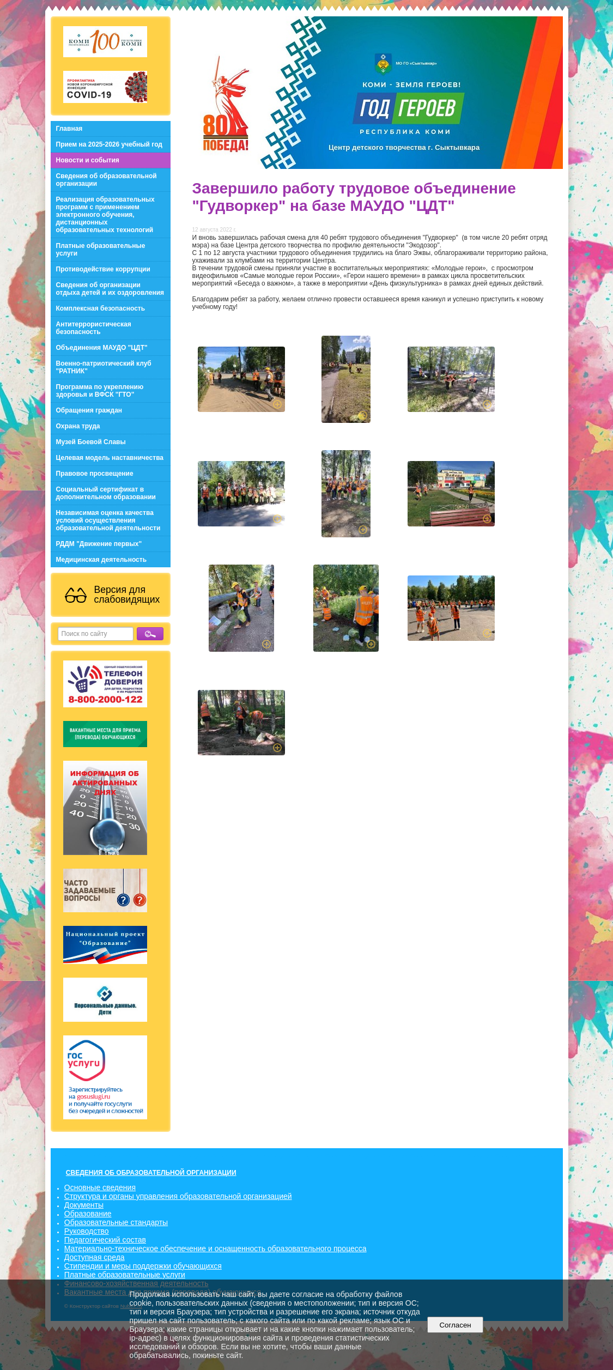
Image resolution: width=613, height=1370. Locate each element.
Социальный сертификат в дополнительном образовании (106, 493)
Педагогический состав (105, 1239)
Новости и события (87, 160)
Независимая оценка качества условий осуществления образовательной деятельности (108, 520)
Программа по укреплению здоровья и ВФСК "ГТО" (100, 390)
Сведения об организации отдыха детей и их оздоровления (110, 288)
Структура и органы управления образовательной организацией (178, 1196)
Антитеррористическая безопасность (93, 328)
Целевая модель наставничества (110, 458)
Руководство (86, 1231)
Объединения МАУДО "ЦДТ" (102, 347)
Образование (88, 1213)
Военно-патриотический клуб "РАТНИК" (103, 367)
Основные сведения (100, 1187)
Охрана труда (78, 426)
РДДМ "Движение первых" (99, 544)
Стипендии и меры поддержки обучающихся (143, 1266)
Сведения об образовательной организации (106, 179)
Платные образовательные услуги (100, 249)
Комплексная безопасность (100, 308)
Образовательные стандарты (116, 1222)
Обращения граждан (89, 410)
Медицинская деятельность (101, 559)
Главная (69, 128)
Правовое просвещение (94, 473)
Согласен (455, 1325)
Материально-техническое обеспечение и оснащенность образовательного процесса (215, 1248)
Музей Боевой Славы (91, 442)
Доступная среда (94, 1257)
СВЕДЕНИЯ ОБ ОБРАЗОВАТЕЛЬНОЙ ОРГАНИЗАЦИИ (151, 1173)
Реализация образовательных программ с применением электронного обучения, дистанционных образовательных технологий (105, 215)
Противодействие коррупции (103, 269)
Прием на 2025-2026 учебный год (109, 144)
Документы (84, 1205)
